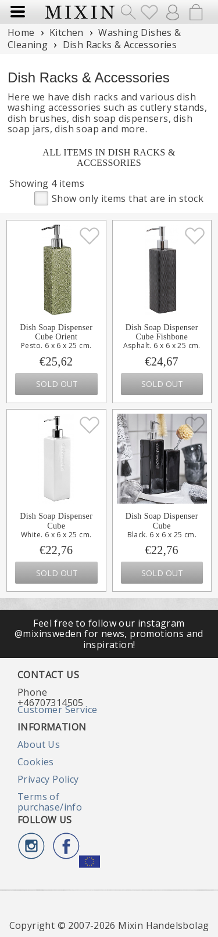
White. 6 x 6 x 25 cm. (56, 535)
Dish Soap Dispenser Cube (56, 521)
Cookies (35, 761)
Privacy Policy (48, 779)
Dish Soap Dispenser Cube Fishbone (162, 332)
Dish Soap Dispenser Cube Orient (56, 332)
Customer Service (57, 709)
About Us (38, 744)
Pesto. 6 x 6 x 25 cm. (56, 346)
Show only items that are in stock (118, 197)
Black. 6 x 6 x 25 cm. (161, 535)
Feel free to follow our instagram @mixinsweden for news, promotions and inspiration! (109, 634)
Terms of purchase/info (49, 801)
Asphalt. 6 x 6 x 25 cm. (162, 346)
